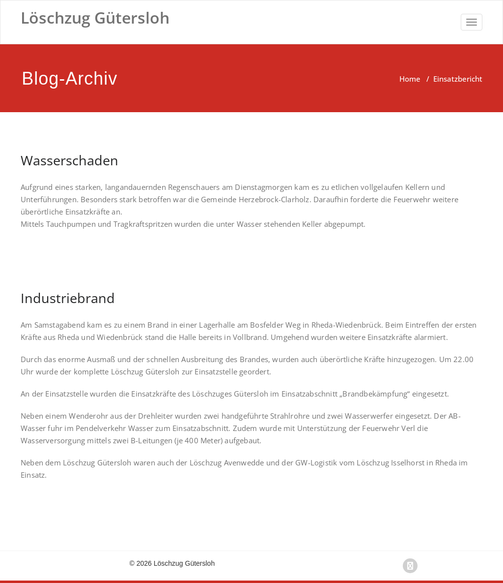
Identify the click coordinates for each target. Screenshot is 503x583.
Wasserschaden (69, 160)
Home (409, 79)
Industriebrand (68, 298)
